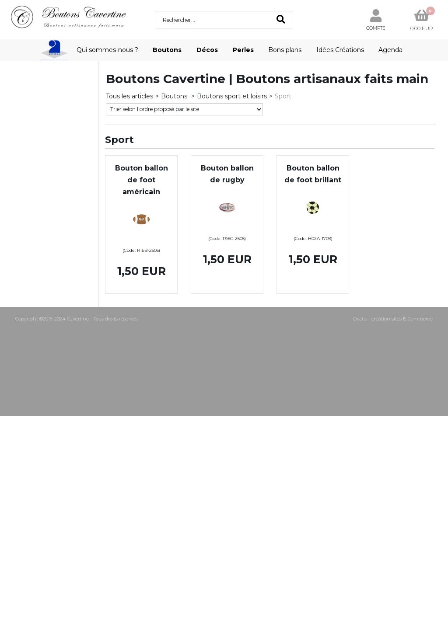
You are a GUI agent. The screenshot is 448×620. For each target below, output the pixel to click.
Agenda (390, 50)
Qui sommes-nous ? (107, 50)
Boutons (167, 50)
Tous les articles (129, 96)
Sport (283, 96)
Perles (243, 50)
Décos (207, 50)
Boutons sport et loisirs (232, 96)
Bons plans (284, 50)
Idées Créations (340, 50)
